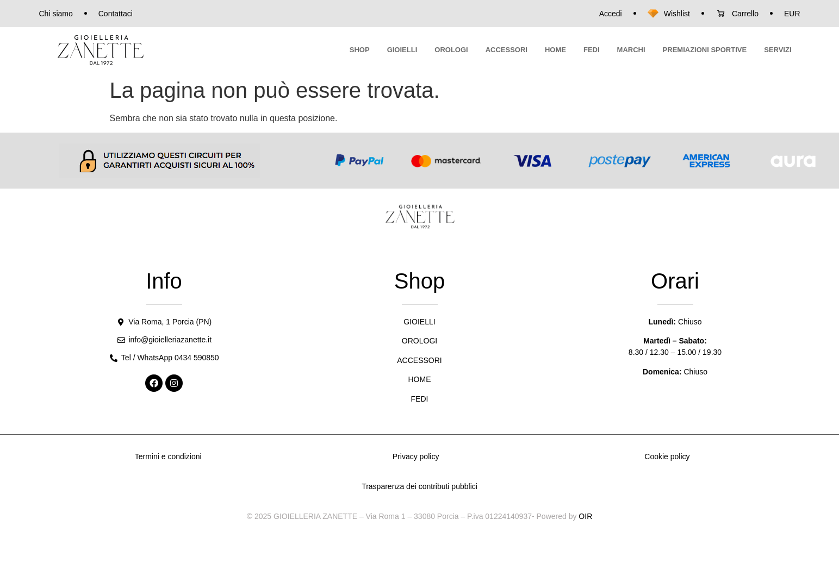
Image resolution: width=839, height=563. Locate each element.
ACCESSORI (506, 50)
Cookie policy (666, 456)
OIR (585, 516)
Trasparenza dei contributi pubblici (419, 486)
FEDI (591, 50)
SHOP (360, 50)
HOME (555, 50)
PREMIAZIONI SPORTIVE (705, 50)
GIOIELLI (402, 50)
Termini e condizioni (168, 456)
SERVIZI (777, 50)
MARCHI (631, 50)
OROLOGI (451, 50)
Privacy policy (416, 456)
